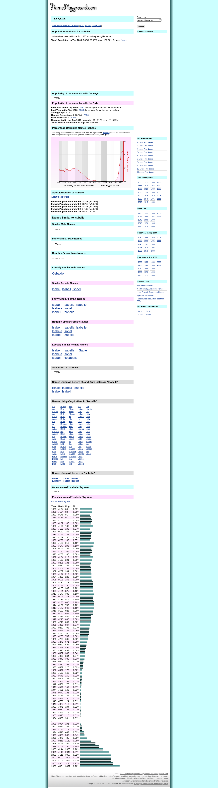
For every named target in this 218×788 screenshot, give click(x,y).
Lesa (80, 449)
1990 (159, 186)
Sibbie (89, 449)
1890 (140, 189)
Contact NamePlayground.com (156, 774)
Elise (71, 411)
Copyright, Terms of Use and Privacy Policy (151, 784)
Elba (62, 454)
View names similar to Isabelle (65, 25)
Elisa (71, 409)
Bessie (63, 426)
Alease (55, 431)
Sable (83, 350)
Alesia (55, 434)
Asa (54, 451)
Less (80, 461)
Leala (80, 424)
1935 (146, 196)
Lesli (80, 456)
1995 (159, 189)
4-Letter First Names (145, 149)
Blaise (56, 388)
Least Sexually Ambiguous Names (150, 292)
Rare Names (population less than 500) (150, 300)
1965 (153, 192)
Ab (53, 406)
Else (71, 431)
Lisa (88, 429)
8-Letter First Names (145, 162)
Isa (70, 446)
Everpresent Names (145, 285)
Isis (70, 464)
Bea (54, 464)
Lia (87, 406)
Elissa (72, 414)
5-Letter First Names (145, 152)
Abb (54, 409)
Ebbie (63, 449)
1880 (81, 107)
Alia (54, 439)
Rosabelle (70, 357)
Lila (87, 411)
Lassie (81, 416)
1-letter (141, 311)
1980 (153, 202)
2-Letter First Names (145, 142)
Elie (70, 406)
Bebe (63, 406)
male (82, 25)
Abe (54, 414)
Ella (70, 419)
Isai (70, 459)
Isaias (71, 461)
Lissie (88, 439)
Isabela (57, 308)
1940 (146, 199)
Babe (54, 456)
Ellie (71, 424)
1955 (153, 186)
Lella (80, 444)
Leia (80, 431)
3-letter (148, 311)
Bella (62, 416)
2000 (159, 192)
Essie (71, 439)
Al (53, 424)
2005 (159, 196)
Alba (54, 429)
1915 (146, 182)
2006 (81, 110)
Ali (53, 436)
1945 (146, 202)
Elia (62, 461)
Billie (62, 434)
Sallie (88, 446)
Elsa (71, 429)
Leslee (81, 454)
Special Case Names (145, 295)
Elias (62, 464)
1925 (146, 189)
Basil (54, 461)
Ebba (63, 446)
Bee (62, 409)
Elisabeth (56, 481)
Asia (54, 454)
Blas (62, 439)
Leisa (80, 436)
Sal (87, 444)
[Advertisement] (142, 7)
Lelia (80, 441)
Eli (61, 459)
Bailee (55, 459)
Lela (80, 439)
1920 (146, 186)
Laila (80, 409)
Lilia (88, 414)
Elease (63, 456)
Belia (62, 411)
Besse (63, 424)
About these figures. (61, 501)
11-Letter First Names (145, 172)
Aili (53, 421)
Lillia (88, 421)
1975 (153, 199)
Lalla (80, 414)
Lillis (88, 426)
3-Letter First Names (145, 146)
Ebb (62, 444)
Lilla (88, 419)
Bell (62, 414)
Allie (54, 449)
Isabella (69, 304)
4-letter (148, 315)
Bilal (62, 429)
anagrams (96, 25)
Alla (54, 446)
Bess (62, 421)
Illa (70, 444)
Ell (70, 416)
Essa (71, 436)
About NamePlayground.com (131, 774)
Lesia (80, 451)
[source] (124, 40)
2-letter (141, 315)
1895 (140, 192)
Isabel (56, 289)
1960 (153, 189)
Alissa (55, 444)
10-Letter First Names (145, 169)
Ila (70, 441)
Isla (79, 406)
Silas (88, 454)
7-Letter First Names (145, 159)
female (88, 25)
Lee (79, 426)
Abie (54, 419)
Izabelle (81, 304)
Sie (87, 451)
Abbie (55, 411)
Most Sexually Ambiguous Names (150, 289)
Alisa (54, 441)
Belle (62, 419)
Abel (54, 416)
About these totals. (60, 197)
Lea (79, 421)
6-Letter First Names (145, 156)
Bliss (62, 441)
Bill (61, 431)
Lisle (88, 434)
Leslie (81, 459)
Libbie (89, 409)
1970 (153, 196)
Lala (80, 411)
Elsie (71, 434)
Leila (80, 434)
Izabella (69, 312)
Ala (53, 426)
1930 (146, 192)
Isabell (66, 289)
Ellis (71, 426)
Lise (88, 431)
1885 (140, 186)
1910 (140, 202)
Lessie (81, 464)
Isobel (76, 289)
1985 (159, 182)
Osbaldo (58, 273)
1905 (140, 199)
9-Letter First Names (145, 166)
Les (79, 446)
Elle (70, 421)
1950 (153, 182)
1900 (140, 196)
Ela (62, 451)
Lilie (88, 416)
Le (79, 419)
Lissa (88, 436)
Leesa (81, 429)
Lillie (88, 424)
